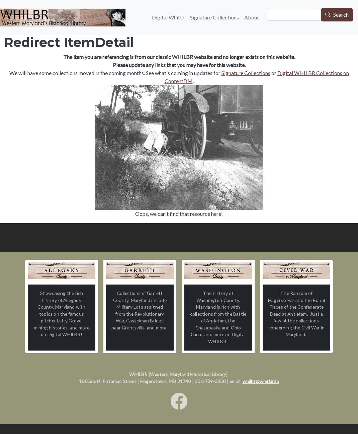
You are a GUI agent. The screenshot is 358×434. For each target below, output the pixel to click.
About (251, 17)
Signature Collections (214, 17)
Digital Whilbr (168, 17)
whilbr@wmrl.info (261, 381)
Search (341, 15)
